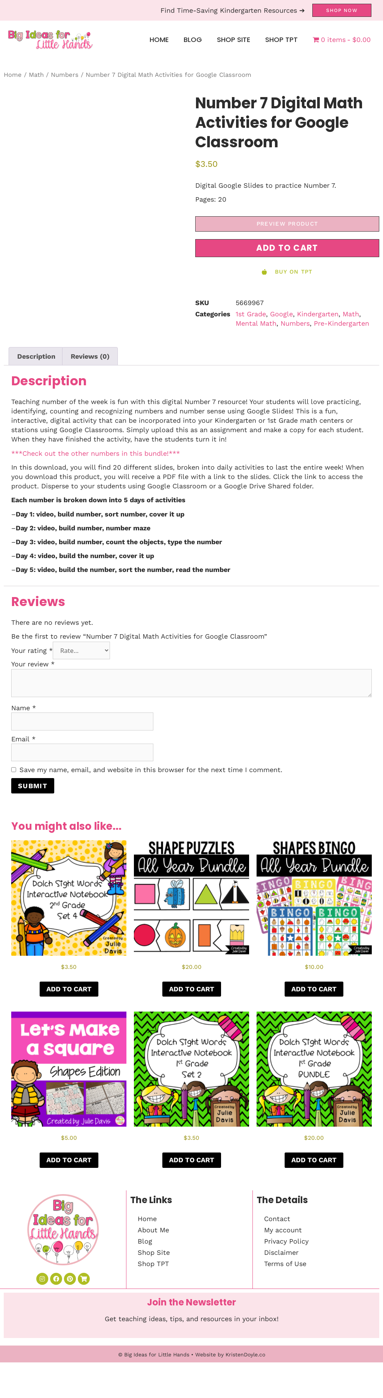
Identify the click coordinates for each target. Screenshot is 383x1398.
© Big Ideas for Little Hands (153, 1355)
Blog (193, 39)
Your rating (32, 650)
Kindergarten (317, 314)
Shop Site (233, 39)
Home (159, 39)
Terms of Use (285, 1264)
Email (23, 739)
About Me (153, 1230)
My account (283, 1230)
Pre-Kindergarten (341, 323)
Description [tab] (36, 356)
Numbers (65, 74)
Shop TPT (281, 39)
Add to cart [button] (69, 989)
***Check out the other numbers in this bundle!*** (95, 453)
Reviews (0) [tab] (90, 356)
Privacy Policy (286, 1241)
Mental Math (256, 323)
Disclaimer (281, 1252)
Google (281, 314)
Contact (277, 1219)
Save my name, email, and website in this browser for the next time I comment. (150, 770)
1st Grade (251, 314)
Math (36, 74)
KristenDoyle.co (245, 1355)
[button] (287, 248)
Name (23, 708)
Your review (33, 664)
